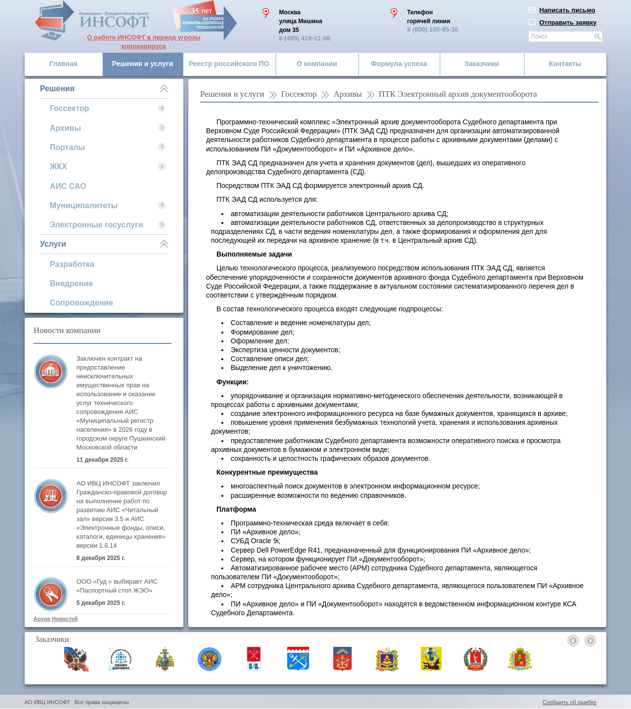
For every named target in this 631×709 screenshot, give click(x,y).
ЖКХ (58, 166)
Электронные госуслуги (96, 225)
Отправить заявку (567, 22)
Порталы (67, 147)
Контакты (565, 64)
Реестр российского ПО (229, 64)
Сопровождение (81, 303)
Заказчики (481, 64)
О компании (317, 64)
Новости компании (67, 330)
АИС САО (68, 186)
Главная (64, 64)
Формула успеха (399, 64)
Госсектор (69, 108)
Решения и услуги (142, 64)
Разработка (72, 264)
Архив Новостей (55, 619)
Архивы (65, 128)
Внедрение (71, 283)
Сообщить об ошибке (569, 702)
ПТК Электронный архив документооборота (458, 94)
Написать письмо (567, 10)
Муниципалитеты (84, 205)
